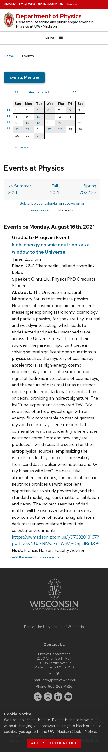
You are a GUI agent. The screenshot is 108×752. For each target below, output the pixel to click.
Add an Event (22, 147)
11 (48, 116)
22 (17, 129)
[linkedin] (58, 696)
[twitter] (38, 696)
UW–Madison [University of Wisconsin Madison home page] (33, 4)
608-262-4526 (60, 686)
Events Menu (24, 77)
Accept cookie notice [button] (54, 743)
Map (54, 673)
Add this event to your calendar (36, 557)
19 (59, 123)
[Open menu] (54, 37)
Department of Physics (49, 16)
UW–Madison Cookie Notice (72, 731)
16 (27, 123)
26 (60, 129)
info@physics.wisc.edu (59, 680)
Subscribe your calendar (39, 203)
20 (70, 123)
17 (38, 123)
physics (71, 4)
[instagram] (48, 696)
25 (49, 129)
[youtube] (68, 696)
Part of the (54, 626)
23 (27, 129)
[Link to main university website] (54, 611)
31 (38, 136)
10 (38, 116)
